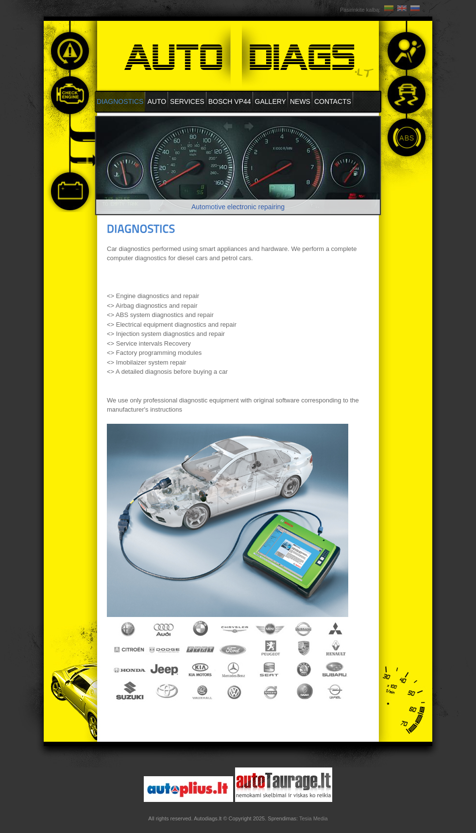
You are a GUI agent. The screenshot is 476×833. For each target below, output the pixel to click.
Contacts (332, 101)
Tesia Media (313, 818)
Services (187, 101)
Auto (156, 101)
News (300, 101)
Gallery (270, 101)
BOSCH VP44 (229, 101)
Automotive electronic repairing (238, 207)
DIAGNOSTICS (120, 101)
